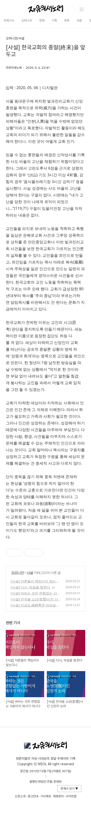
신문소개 (20, 796)
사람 (79, 20)
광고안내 (33, 796)
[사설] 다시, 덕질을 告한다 (30, 587)
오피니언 (26, 20)
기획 (54, 20)
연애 (41, 20)
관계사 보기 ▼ (69, 788)
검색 (70, 9)
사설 (30, 572)
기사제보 (45, 796)
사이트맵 (71, 796)
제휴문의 (58, 796)
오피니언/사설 (15, 38)
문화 (66, 20)
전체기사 (9, 20)
